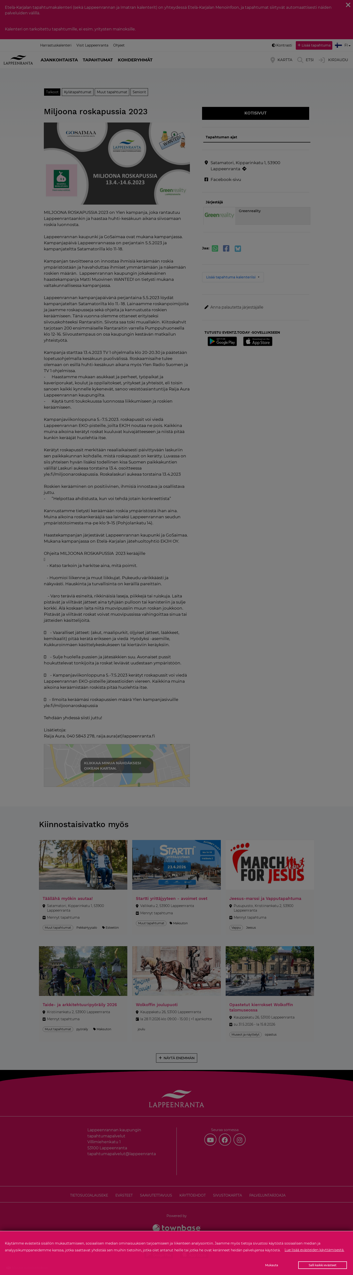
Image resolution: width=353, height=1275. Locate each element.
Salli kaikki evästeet (322, 1265)
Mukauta (271, 1265)
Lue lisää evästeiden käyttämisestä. (314, 1250)
